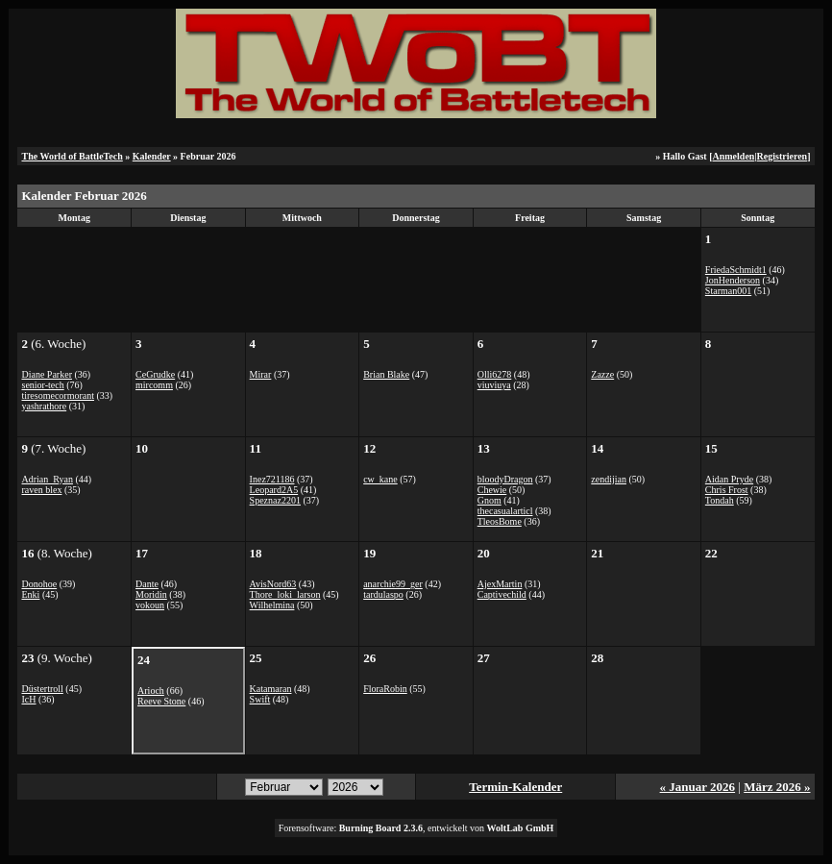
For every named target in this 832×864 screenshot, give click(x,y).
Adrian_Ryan (46, 479)
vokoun (149, 605)
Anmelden (733, 156)
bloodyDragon (505, 479)
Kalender (152, 156)
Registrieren (782, 156)
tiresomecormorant (57, 395)
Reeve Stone (161, 701)
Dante (147, 584)
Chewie (492, 489)
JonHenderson (732, 280)
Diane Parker (46, 374)
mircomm (154, 385)
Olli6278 (494, 374)
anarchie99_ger (393, 584)
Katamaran (271, 688)
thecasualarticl (505, 511)
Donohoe (39, 584)
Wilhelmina (272, 605)
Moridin (151, 594)
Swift (260, 699)
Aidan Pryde (729, 479)
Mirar (261, 374)
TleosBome (499, 521)
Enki (30, 594)
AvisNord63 (273, 584)
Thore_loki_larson (285, 594)
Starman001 (728, 290)
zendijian (608, 479)
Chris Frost (726, 489)
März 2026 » (777, 786)
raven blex (41, 489)
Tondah (719, 500)
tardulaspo (383, 594)
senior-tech (42, 385)
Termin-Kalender (515, 786)
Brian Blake (386, 374)
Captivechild (501, 594)
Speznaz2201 (275, 500)
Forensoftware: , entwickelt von (416, 828)
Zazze (602, 374)
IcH (28, 699)
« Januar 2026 (698, 786)
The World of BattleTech (71, 156)
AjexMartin (500, 584)
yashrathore (43, 406)
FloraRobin (385, 688)
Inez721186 (272, 479)
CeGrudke (155, 374)
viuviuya (494, 385)
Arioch (150, 690)
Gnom (489, 500)
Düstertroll (41, 688)
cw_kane (380, 479)
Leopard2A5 (274, 489)
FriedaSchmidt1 (736, 269)
